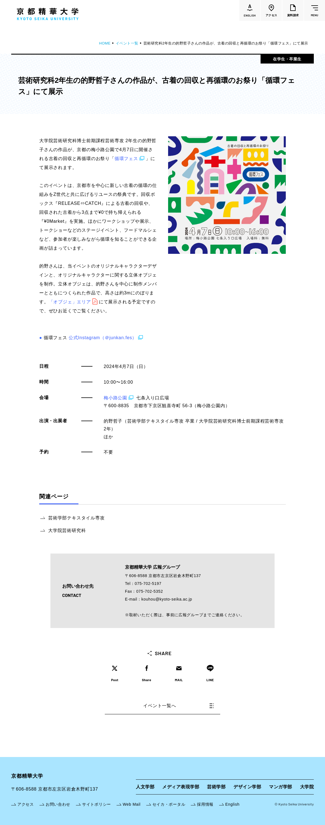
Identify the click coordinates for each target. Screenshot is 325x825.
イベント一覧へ (178, 705)
